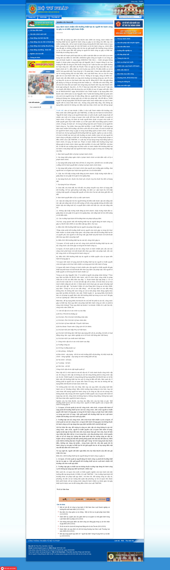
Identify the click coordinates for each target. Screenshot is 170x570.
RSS (122, 541)
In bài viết (79, 499)
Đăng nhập (134, 1)
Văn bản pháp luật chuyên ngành (128, 42)
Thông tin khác (35, 57)
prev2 (28, 96)
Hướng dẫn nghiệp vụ (124, 50)
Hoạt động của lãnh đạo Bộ (39, 38)
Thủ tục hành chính (123, 39)
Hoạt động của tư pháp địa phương (41, 46)
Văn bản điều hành (123, 46)
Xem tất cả (49, 97)
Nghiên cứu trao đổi (36, 54)
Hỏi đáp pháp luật (123, 54)
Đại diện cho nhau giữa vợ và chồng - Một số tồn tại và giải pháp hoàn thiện (85, 512)
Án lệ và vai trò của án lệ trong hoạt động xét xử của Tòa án (79, 526)
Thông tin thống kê (123, 81)
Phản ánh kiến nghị (123, 85)
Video (48, 72)
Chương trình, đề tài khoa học (127, 78)
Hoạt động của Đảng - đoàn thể (40, 50)
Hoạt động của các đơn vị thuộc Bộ (42, 42)
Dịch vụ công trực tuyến (125, 62)
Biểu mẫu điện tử (123, 70)
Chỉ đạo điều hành (36, 30)
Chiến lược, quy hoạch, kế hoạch (128, 66)
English (141, 1)
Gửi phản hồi (91, 499)
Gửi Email (102, 499)
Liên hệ (117, 541)
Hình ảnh (32, 72)
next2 (31, 96)
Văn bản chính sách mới (38, 34)
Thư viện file (129, 541)
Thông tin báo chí (123, 58)
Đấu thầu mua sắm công (125, 74)
